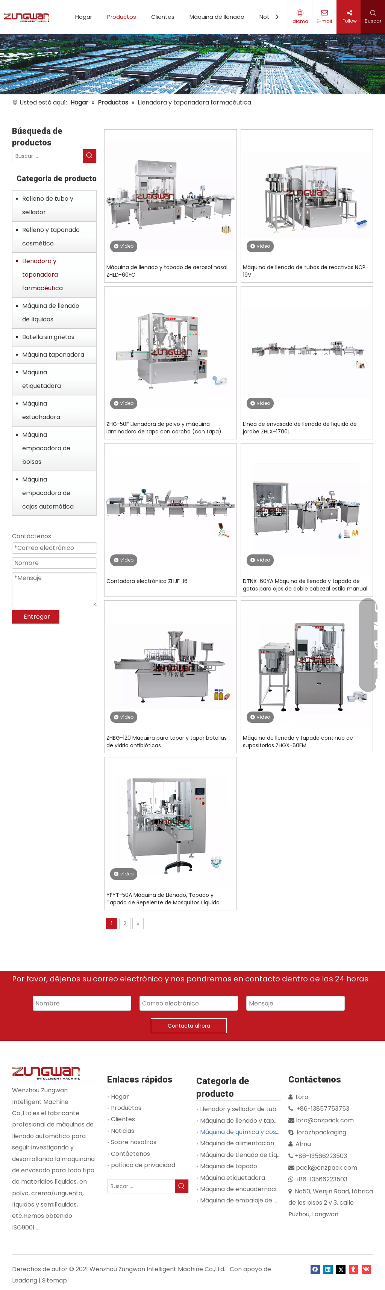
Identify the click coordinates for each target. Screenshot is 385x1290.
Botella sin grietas (48, 337)
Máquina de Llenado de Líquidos (246, 1155)
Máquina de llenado (216, 17)
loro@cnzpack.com (325, 1120)
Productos (121, 17)
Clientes (162, 17)
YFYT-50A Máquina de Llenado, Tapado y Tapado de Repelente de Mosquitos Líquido (163, 898)
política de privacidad (143, 1165)
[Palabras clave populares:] (89, 156)
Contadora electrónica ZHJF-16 (147, 581)
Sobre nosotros (133, 1142)
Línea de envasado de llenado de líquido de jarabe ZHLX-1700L (300, 427)
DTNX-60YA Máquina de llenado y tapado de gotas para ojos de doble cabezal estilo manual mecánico (305, 584)
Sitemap (54, 1280)
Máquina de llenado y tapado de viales (256, 1120)
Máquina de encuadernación (242, 1189)
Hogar (83, 17)
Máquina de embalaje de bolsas (246, 1200)
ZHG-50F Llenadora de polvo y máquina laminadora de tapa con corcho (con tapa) (163, 427)
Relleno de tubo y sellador (47, 205)
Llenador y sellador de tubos (241, 1109)
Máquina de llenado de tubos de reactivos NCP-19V (305, 271)
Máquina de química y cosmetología (253, 1132)
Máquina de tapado (228, 1166)
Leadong (24, 1280)
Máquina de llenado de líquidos (50, 312)
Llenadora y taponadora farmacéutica (42, 274)
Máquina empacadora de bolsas (46, 448)
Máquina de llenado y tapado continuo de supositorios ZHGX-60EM (298, 741)
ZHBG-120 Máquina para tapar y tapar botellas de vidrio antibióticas (166, 741)
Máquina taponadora (53, 354)
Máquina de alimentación (237, 1143)
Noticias (122, 1130)
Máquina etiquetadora (41, 379)
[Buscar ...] (47, 156)
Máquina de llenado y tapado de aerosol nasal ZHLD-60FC (166, 271)
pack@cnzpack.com (326, 1167)
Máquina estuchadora (41, 410)
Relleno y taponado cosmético (51, 237)
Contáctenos (130, 1153)
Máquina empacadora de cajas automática (48, 493)
